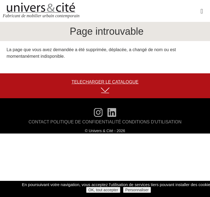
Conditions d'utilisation (147, 122)
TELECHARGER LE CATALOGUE (105, 82)
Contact (45, 122)
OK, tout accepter (103, 190)
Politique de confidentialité (87, 122)
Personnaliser (137, 190)
